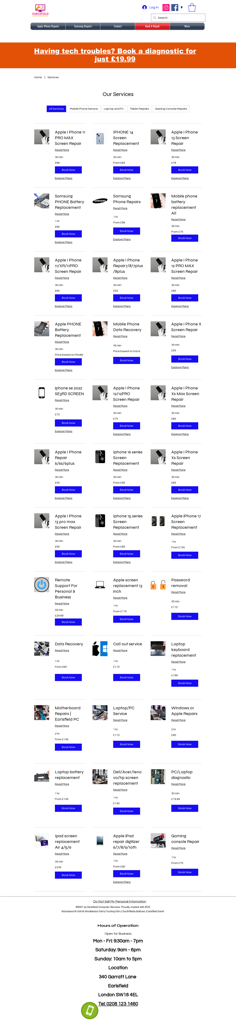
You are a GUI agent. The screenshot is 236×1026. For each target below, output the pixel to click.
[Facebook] (174, 7)
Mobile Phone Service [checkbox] (84, 108)
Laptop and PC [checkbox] (114, 108)
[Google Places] (181, 7)
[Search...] (178, 18)
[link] (70, 137)
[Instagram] (166, 7)
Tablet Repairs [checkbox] (139, 108)
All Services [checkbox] (56, 108)
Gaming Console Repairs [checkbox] (171, 108)
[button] (192, 7)
